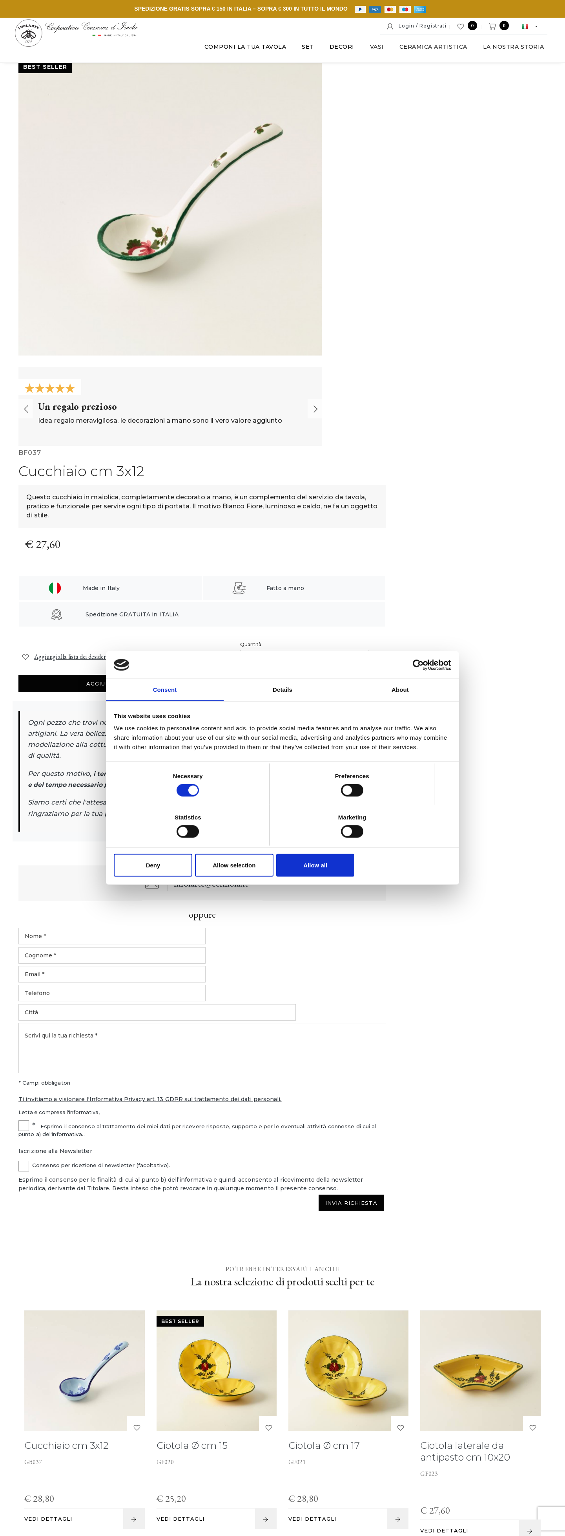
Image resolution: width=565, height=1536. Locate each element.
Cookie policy (291, 1478)
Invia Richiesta (507, 771)
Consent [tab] (165, 711)
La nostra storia (505, 50)
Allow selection (282, 844)
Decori (333, 50)
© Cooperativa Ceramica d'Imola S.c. (107, 1478)
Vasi (368, 50)
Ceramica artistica (425, 50)
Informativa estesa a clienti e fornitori (369, 1478)
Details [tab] (282, 711)
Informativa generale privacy (466, 1478)
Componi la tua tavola (237, 50)
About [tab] (400, 711)
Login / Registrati (416, 26)
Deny (169, 844)
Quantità (384, 243)
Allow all (395, 844)
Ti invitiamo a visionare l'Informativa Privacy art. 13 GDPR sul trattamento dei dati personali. (376, 658)
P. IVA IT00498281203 (195, 1478)
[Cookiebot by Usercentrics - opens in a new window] (416, 686)
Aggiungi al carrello (483, 256)
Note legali (250, 1478)
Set (299, 50)
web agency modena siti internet (282, 1502)
